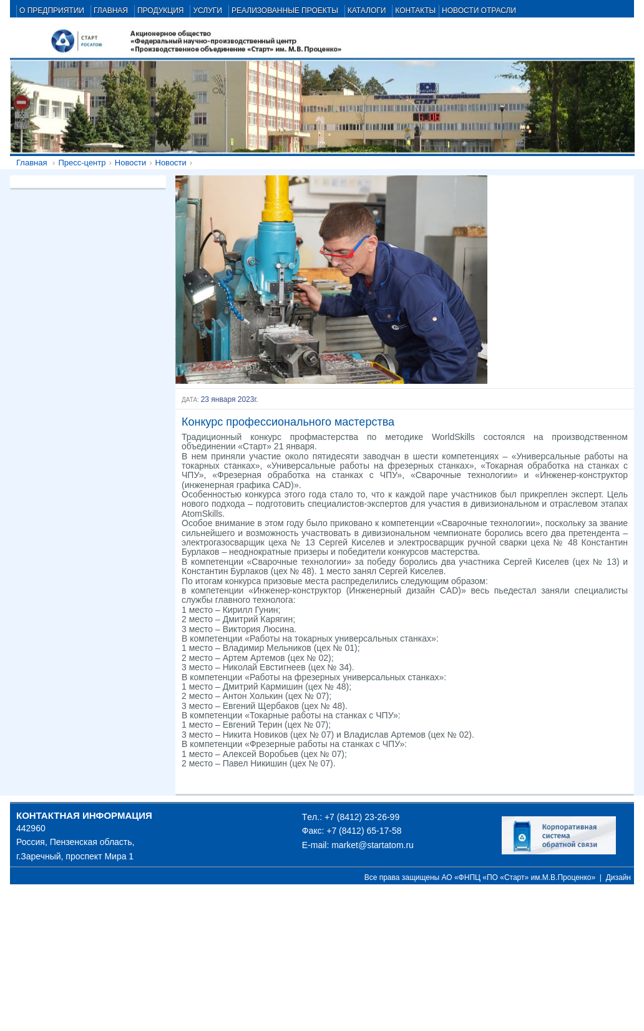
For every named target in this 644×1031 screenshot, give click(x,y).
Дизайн (618, 877)
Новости (130, 162)
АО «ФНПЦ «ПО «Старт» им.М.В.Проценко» (519, 877)
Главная (31, 162)
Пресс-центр (81, 162)
